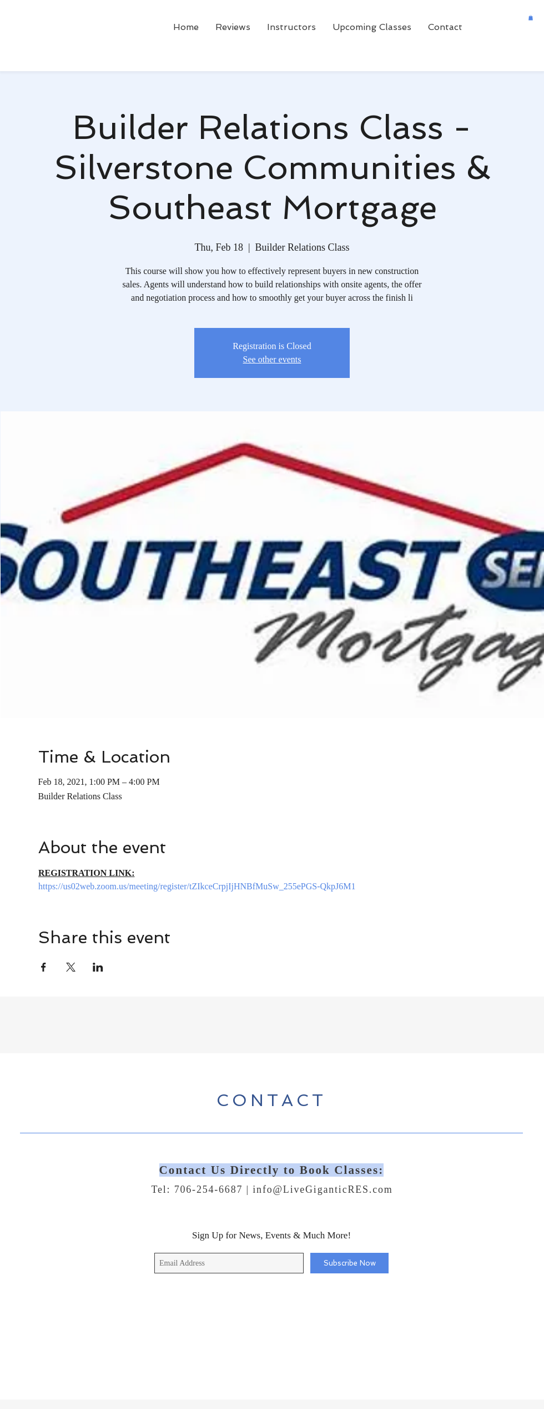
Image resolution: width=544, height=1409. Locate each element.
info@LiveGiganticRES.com (322, 1189)
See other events (272, 359)
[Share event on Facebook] (43, 967)
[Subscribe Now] (349, 1263)
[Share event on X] (71, 967)
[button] (530, 18)
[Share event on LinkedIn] (98, 967)
